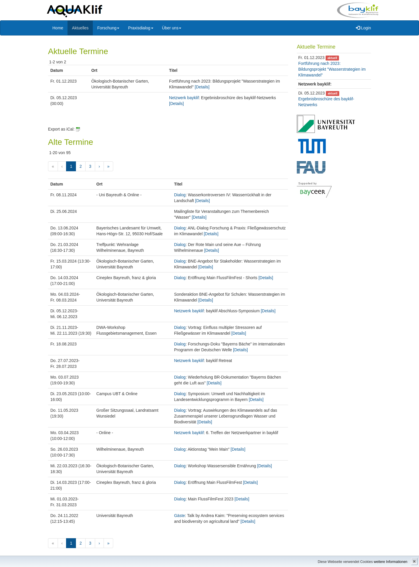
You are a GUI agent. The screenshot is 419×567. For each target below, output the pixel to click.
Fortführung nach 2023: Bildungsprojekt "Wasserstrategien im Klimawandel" (332, 69)
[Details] (202, 87)
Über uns (172, 28)
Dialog (180, 194)
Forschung (108, 28)
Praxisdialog (140, 28)
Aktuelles (80, 28)
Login (363, 28)
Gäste (179, 515)
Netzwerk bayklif (184, 97)
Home (57, 28)
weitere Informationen (390, 562)
